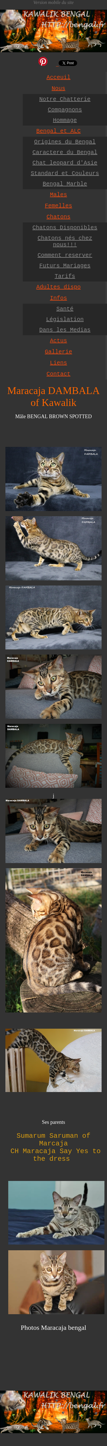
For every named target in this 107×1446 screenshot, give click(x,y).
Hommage (65, 120)
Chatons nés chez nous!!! (65, 241)
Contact (58, 374)
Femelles (58, 206)
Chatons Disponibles (64, 227)
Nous (58, 88)
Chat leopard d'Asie (64, 163)
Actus (58, 340)
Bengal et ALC (58, 131)
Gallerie (58, 352)
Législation (65, 319)
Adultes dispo (58, 287)
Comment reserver (65, 255)
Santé (64, 309)
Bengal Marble (65, 184)
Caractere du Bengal (64, 152)
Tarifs (65, 276)
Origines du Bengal (65, 142)
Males (58, 194)
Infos (58, 298)
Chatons (58, 217)
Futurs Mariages (64, 265)
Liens (58, 363)
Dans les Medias (64, 330)
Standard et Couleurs (65, 173)
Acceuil (58, 77)
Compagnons (65, 110)
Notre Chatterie (64, 99)
